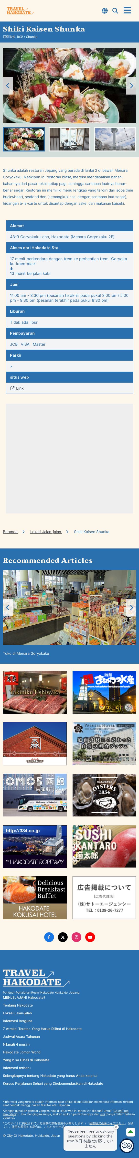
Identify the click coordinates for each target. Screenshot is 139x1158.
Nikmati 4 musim (16, 1044)
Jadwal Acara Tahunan (21, 1036)
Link (17, 388)
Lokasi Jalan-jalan (46, 531)
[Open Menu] (127, 10)
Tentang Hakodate (18, 1005)
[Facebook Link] (49, 937)
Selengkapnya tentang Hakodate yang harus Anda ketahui (50, 1075)
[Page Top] (130, 1132)
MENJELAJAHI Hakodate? (24, 997)
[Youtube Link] (90, 937)
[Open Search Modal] (115, 11)
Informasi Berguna (17, 1021)
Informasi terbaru (17, 1068)
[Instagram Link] (76, 937)
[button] (131, 86)
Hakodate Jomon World (22, 1052)
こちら (48, 1126)
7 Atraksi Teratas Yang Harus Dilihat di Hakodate (42, 1029)
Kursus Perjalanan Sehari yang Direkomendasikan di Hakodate (53, 1083)
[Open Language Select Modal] (104, 11)
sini (102, 1114)
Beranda (10, 531)
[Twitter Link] (63, 937)
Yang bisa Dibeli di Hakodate (26, 1060)
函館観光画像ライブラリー (107, 1123)
